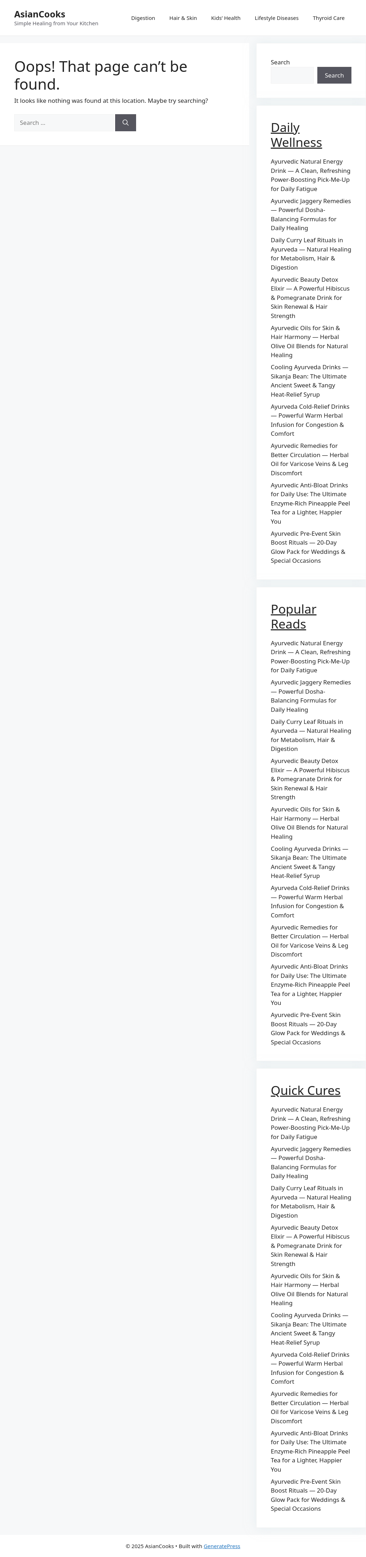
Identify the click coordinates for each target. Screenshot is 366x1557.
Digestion (143, 17)
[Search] (125, 122)
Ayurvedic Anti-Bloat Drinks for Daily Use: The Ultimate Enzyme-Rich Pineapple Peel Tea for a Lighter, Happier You (310, 503)
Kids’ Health (226, 17)
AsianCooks (39, 14)
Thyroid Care (329, 17)
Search (280, 62)
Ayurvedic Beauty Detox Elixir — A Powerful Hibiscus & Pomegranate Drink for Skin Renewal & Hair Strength (310, 297)
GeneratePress (222, 1546)
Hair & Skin (183, 17)
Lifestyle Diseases (277, 17)
